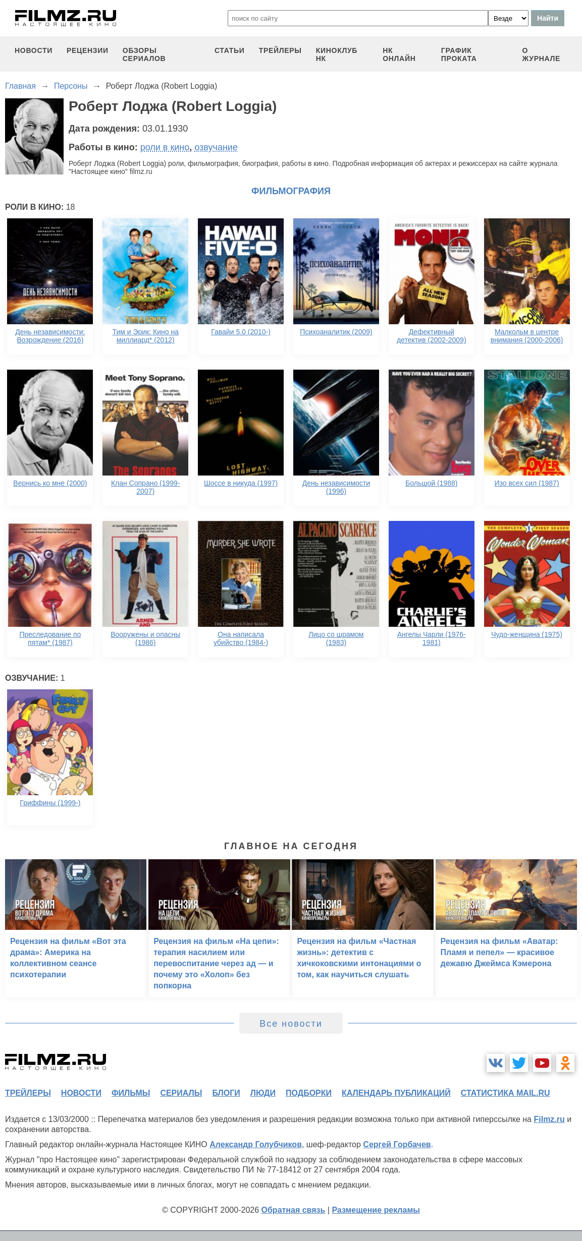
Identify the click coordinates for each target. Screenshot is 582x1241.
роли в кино (165, 147)
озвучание (216, 147)
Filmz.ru (549, 1119)
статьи (230, 50)
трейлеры (280, 50)
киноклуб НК (336, 54)
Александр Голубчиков (255, 1144)
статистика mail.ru (505, 1093)
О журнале (541, 54)
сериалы (181, 1093)
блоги (226, 1093)
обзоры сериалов (144, 54)
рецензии (88, 50)
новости (33, 50)
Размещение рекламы (376, 1210)
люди (263, 1093)
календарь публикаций (396, 1093)
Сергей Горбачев (397, 1144)
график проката (459, 54)
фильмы (131, 1093)
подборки (309, 1093)
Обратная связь (293, 1210)
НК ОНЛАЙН (399, 54)
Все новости (291, 1024)
